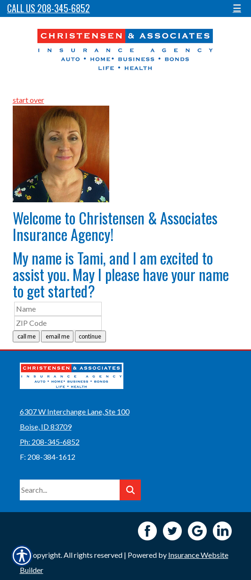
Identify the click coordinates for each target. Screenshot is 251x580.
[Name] (58, 309)
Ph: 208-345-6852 (50, 441)
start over (28, 99)
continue (90, 336)
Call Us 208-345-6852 (48, 8)
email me (57, 336)
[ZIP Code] (58, 323)
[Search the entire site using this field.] (70, 490)
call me (26, 336)
